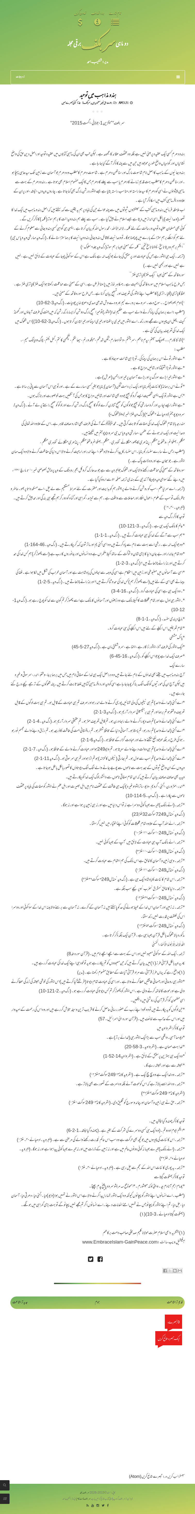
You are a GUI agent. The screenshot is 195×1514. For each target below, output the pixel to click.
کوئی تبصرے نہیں (69, 102)
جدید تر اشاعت (20, 1302)
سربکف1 (86, 102)
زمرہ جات (98, 77)
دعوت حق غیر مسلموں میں (102, 102)
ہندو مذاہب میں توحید (97, 94)
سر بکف (98, 43)
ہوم (97, 1302)
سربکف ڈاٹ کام (84, 1499)
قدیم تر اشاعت (175, 1302)
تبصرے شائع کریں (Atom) (146, 1476)
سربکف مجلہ (85, 1493)
